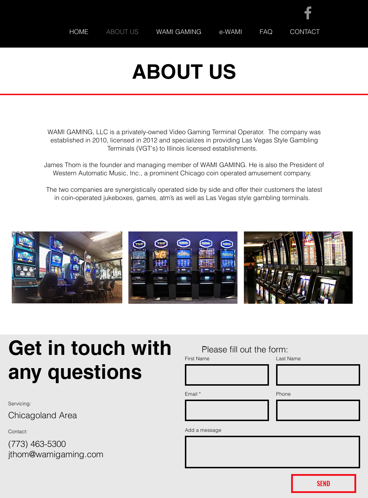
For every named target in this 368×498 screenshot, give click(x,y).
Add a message (203, 430)
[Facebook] (308, 12)
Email (191, 393)
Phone (283, 393)
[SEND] (323, 483)
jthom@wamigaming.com (55, 454)
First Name (197, 358)
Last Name (288, 358)
